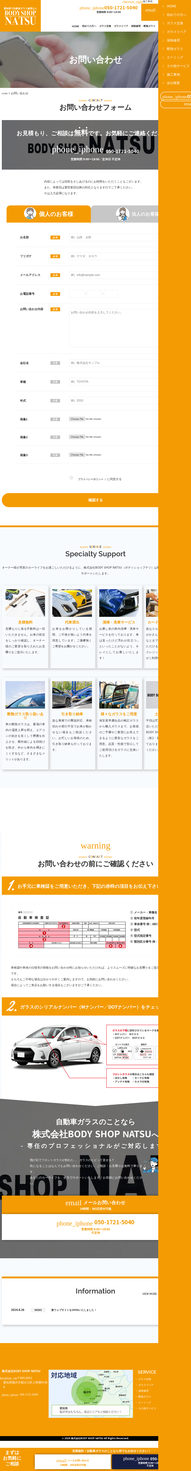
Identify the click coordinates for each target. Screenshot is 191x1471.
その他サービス (181, 26)
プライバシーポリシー (90, 478)
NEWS (38, 1298)
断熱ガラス (149, 26)
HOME (75, 26)
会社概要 (173, 2)
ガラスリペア (121, 26)
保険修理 (136, 26)
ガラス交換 (105, 26)
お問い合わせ (175, 1407)
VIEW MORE (160, 1283)
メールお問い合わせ (166, 12)
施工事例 (137, 2)
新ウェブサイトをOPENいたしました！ (79, 1298)
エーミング (164, 26)
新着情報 (172, 1401)
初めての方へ (89, 26)
